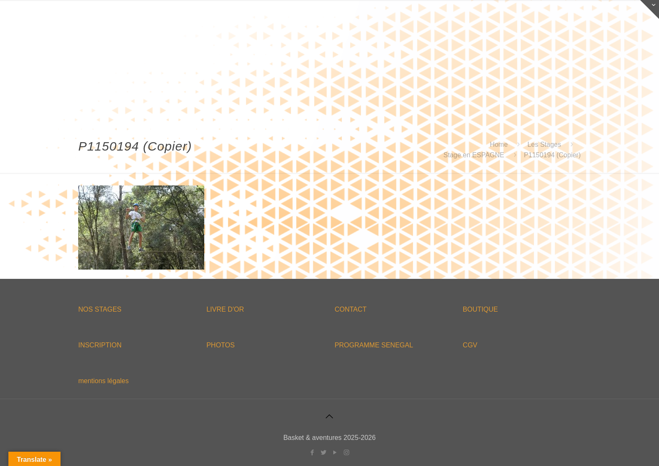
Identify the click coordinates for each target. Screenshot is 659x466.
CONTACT (350, 309)
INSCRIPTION (99, 345)
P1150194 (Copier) (552, 155)
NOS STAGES (99, 309)
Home (499, 144)
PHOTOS (220, 345)
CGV (470, 345)
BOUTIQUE (480, 309)
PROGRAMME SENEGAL (374, 345)
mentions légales (103, 380)
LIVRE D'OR (225, 309)
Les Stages (544, 144)
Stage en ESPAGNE (473, 155)
